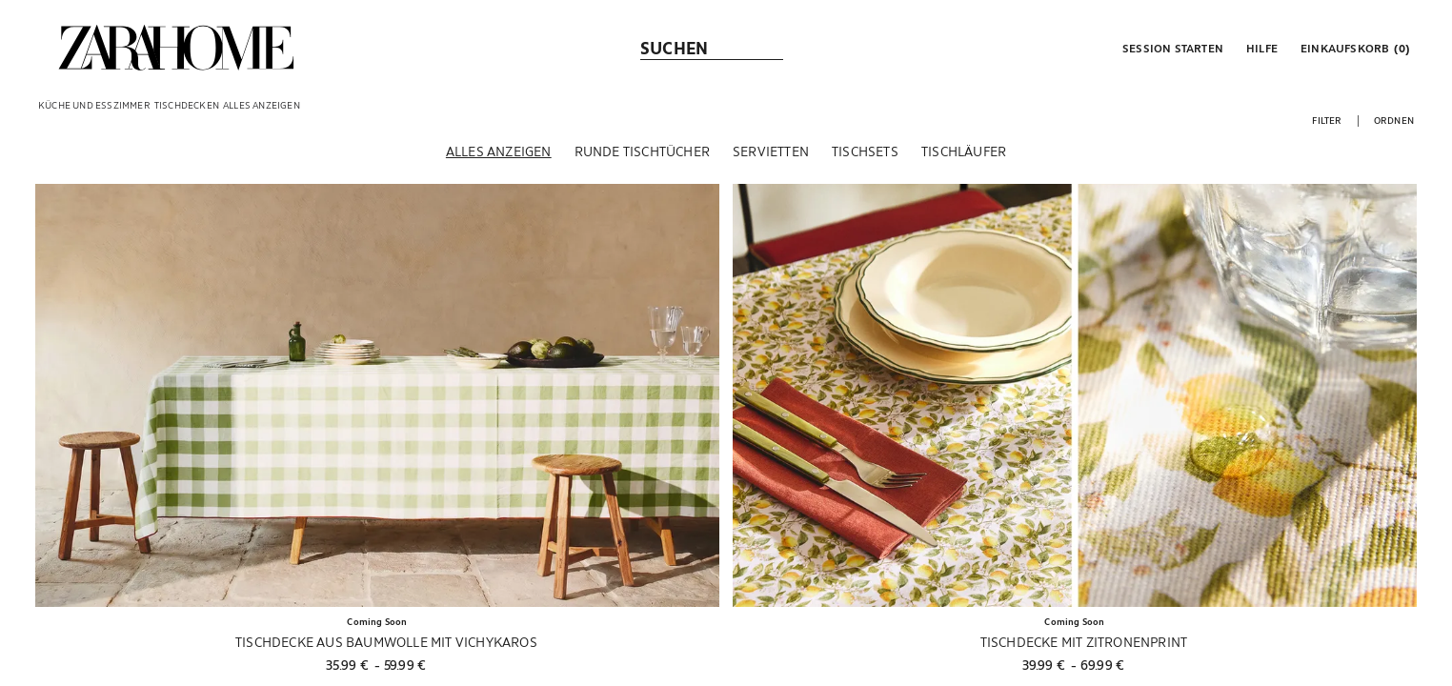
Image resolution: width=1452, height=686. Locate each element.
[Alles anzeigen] (499, 151)
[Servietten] (771, 151)
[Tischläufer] (963, 151)
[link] (176, 48)
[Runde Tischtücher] (642, 151)
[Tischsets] (865, 151)
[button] (1171, 47)
